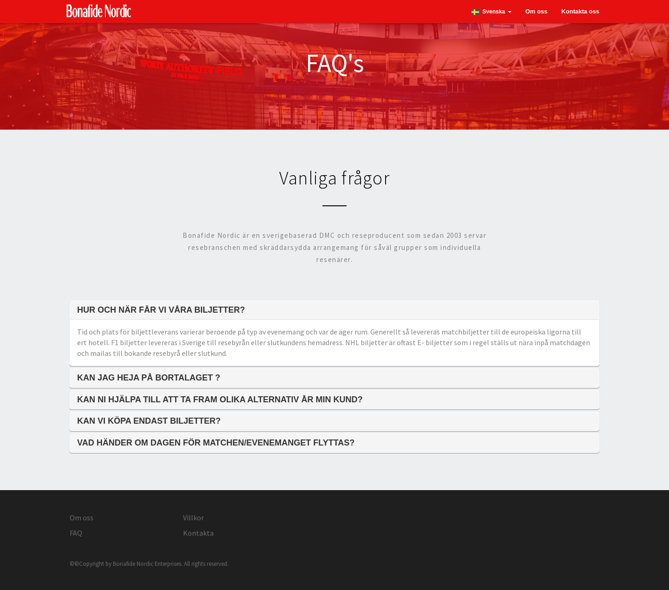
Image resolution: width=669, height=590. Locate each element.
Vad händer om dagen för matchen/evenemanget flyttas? (215, 443)
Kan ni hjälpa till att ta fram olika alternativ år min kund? (220, 399)
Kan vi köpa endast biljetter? (149, 421)
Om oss (536, 11)
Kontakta (198, 533)
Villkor (193, 517)
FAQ (76, 533)
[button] (491, 11)
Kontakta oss (580, 11)
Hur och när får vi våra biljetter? (161, 310)
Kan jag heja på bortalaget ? (148, 378)
